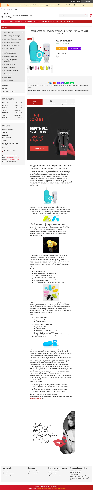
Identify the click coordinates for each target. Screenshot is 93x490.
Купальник (7, 77)
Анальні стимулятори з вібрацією (11, 60)
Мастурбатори (8, 80)
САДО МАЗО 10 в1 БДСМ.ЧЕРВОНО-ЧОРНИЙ (78, 475)
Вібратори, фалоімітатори (12, 45)
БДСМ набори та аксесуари (12, 36)
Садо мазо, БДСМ (53, 471)
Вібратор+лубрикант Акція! (12, 42)
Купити (61, 48)
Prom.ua (55, 486)
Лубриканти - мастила (11, 70)
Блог (57, 21)
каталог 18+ (39, 148)
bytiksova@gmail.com (12, 159)
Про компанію (28, 21)
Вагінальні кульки (9, 67)
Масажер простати (10, 74)
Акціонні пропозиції (32, 473)
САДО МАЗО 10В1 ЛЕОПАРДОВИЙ (75, 471)
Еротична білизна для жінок (12, 39)
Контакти (37, 21)
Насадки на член (9, 64)
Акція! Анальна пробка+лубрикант (10, 52)
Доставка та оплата (48, 21)
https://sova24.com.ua (12, 157)
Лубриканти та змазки (54, 475)
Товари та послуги (14, 21)
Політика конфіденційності (58, 488)
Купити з (75, 48)
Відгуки (4, 88)
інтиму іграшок (35, 398)
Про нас (5, 85)
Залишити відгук (7, 475)
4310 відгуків (76, 1)
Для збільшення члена (11, 56)
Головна (4, 21)
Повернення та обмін (66, 21)
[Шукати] (85, 15)
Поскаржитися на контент (43, 488)
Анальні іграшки (9, 48)
